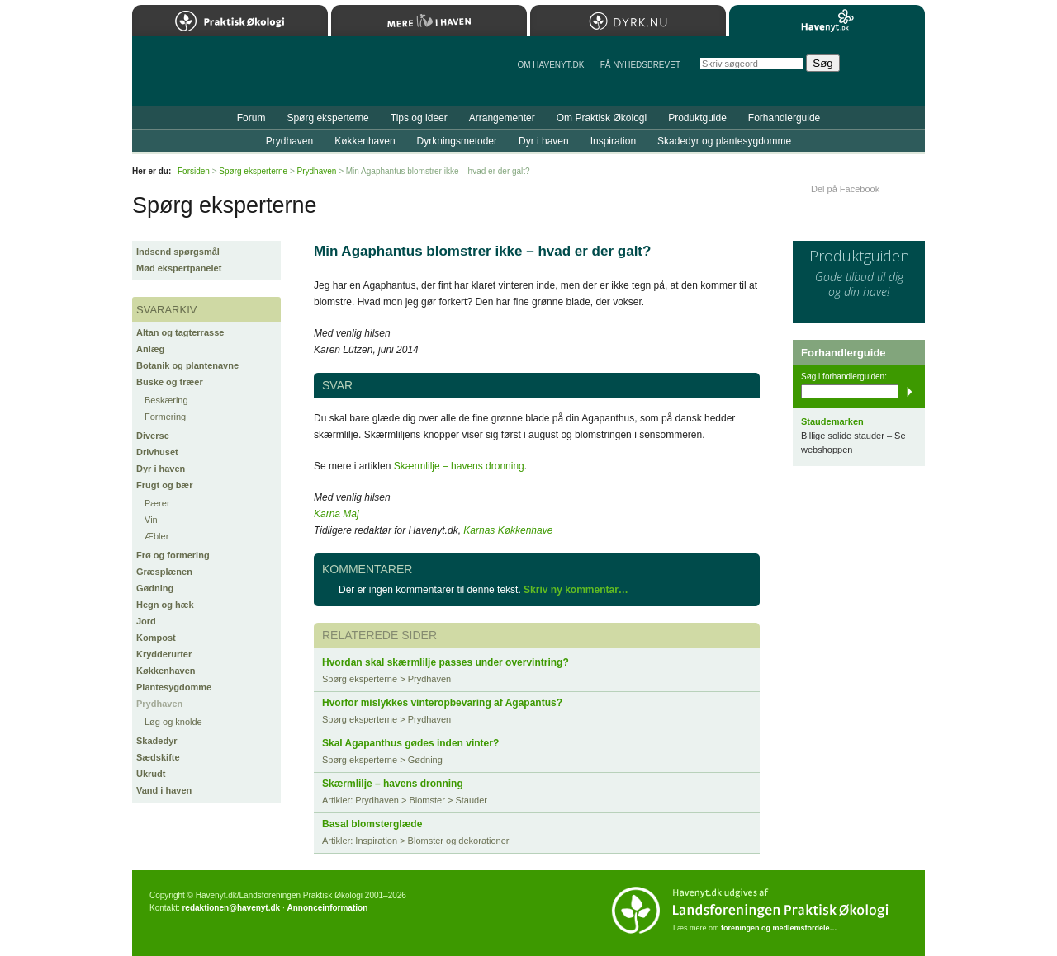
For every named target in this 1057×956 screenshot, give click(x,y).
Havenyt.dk (827, 20)
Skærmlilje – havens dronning (459, 466)
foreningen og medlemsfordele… (779, 928)
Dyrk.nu (628, 20)
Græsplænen (164, 572)
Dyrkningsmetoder (457, 141)
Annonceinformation (327, 907)
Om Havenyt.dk (550, 64)
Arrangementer (502, 118)
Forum (251, 118)
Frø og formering (173, 555)
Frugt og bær (164, 485)
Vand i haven (164, 790)
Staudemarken (832, 421)
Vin (151, 520)
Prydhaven (159, 704)
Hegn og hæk (165, 605)
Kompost (156, 638)
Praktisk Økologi (230, 20)
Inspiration (613, 141)
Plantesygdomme (173, 687)
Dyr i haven (160, 468)
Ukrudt (150, 774)
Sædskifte (158, 757)
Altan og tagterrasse (180, 332)
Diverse (152, 435)
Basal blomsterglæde (372, 824)
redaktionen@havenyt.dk (231, 907)
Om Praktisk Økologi (602, 118)
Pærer (157, 503)
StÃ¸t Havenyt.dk (888, 71)
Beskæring (166, 400)
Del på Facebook (845, 189)
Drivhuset (157, 452)
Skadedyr (157, 741)
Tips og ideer (419, 118)
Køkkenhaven (166, 671)
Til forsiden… (204, 77)
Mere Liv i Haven (429, 20)
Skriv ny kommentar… (576, 590)
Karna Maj (336, 514)
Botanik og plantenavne (187, 365)
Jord (146, 621)
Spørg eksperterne (327, 118)
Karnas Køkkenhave (507, 530)
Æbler (156, 536)
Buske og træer (169, 382)
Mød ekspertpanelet (178, 268)
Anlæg (150, 349)
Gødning (154, 588)
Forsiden (194, 171)
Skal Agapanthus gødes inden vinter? (410, 743)
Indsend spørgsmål (178, 252)
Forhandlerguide (784, 118)
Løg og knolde (173, 722)
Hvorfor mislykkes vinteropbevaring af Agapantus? (442, 703)
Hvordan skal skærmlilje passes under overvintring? (445, 662)
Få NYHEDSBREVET (640, 64)
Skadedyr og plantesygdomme (724, 141)
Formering (165, 416)
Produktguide (697, 118)
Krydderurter (164, 654)
